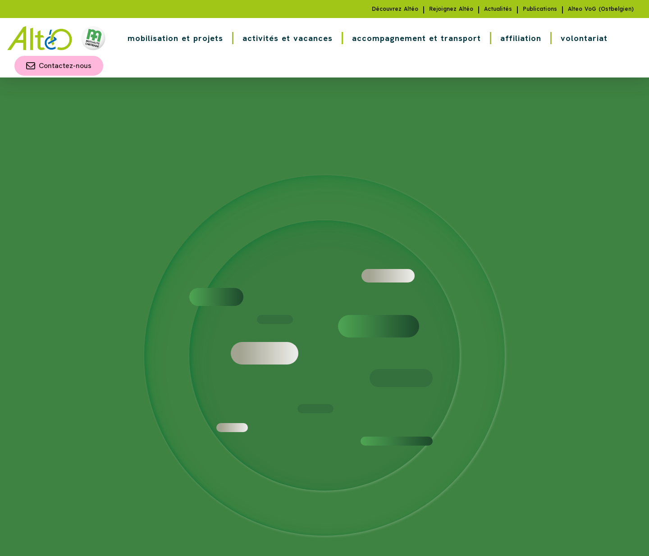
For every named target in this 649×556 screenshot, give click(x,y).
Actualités (498, 9)
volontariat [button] (584, 38)
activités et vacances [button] (287, 38)
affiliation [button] (520, 38)
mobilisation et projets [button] (175, 38)
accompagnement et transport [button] (416, 38)
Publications (540, 9)
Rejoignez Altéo (451, 9)
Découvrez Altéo (395, 9)
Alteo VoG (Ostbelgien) (601, 9)
